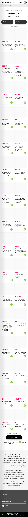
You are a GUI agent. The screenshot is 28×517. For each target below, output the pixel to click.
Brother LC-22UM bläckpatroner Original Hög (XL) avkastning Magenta (7, 70)
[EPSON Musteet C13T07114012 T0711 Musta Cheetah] (7, 214)
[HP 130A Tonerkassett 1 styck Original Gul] (21, 342)
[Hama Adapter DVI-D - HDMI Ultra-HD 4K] (21, 313)
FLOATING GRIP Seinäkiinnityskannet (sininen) (7, 301)
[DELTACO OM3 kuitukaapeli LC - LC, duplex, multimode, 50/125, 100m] (7, 188)
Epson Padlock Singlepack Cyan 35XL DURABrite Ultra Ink (20, 250)
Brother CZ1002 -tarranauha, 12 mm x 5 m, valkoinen (20, 45)
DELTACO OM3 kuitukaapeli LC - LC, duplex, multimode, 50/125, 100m (7, 200)
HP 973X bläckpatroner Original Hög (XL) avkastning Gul (6, 377)
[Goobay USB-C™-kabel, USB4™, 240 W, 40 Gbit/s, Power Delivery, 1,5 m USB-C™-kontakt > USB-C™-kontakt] (7, 313)
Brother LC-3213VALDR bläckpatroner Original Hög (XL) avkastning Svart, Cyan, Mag (19, 72)
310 (17, 442)
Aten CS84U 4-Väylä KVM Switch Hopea (7, 44)
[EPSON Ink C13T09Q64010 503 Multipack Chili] (7, 238)
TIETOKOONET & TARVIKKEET (15, 10)
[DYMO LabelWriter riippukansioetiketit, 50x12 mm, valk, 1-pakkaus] (21, 188)
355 (10, 444)
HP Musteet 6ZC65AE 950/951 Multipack (20, 376)
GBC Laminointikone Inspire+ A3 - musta (20, 300)
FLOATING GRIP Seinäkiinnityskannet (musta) (20, 276)
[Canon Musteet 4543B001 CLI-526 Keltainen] (21, 87)
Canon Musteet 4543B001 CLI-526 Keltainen (19, 99)
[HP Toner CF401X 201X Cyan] (7, 414)
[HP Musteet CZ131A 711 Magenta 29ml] (7, 391)
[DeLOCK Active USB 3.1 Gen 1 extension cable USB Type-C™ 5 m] (7, 162)
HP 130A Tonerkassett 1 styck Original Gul (20, 353)
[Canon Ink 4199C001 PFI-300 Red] (7, 87)
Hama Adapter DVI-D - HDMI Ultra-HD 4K (20, 324)
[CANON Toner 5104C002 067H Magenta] (21, 112)
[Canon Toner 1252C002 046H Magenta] (7, 112)
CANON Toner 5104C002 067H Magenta (19, 123)
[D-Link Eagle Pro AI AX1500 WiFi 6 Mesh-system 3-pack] (7, 136)
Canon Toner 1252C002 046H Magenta (6, 123)
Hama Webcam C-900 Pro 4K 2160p (6, 353)
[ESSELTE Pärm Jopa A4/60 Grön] (7, 264)
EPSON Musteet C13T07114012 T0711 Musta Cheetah (7, 226)
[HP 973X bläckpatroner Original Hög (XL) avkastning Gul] (7, 365)
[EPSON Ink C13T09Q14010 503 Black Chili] (21, 214)
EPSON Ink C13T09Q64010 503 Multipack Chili (6, 250)
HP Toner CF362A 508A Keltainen (19, 402)
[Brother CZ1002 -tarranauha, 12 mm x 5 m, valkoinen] (21, 34)
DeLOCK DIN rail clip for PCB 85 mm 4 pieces (20, 174)
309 (14, 442)
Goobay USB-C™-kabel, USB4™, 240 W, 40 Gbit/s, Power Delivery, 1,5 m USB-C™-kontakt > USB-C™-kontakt (7, 327)
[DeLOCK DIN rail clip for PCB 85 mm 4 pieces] (21, 162)
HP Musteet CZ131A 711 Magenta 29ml (6, 402)
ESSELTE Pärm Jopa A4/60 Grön (7, 275)
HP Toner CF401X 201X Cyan (6, 425)
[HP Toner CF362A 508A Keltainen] (21, 391)
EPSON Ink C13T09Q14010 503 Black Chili (20, 226)
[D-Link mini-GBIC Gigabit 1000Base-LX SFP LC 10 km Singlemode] (21, 136)
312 (23, 442)
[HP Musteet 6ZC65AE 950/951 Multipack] (21, 365)
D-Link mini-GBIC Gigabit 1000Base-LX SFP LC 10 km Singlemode (20, 148)
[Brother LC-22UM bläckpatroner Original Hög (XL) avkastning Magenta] (7, 58)
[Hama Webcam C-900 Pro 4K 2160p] (7, 342)
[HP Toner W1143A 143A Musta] (21, 414)
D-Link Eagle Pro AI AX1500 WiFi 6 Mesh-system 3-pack (7, 148)
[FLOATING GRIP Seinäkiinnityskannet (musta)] (21, 264)
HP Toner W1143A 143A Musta (19, 425)
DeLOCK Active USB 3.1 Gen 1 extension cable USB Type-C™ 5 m (7, 174)
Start (7, 10)
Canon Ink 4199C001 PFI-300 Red (7, 98)
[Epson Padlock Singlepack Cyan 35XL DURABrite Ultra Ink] (21, 238)
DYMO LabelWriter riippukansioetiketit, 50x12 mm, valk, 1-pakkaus (20, 200)
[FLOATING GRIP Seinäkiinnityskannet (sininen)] (7, 289)
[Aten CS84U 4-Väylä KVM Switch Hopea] (7, 34)
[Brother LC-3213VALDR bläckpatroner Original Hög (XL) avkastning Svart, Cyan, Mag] (21, 58)
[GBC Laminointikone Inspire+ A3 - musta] (21, 289)
